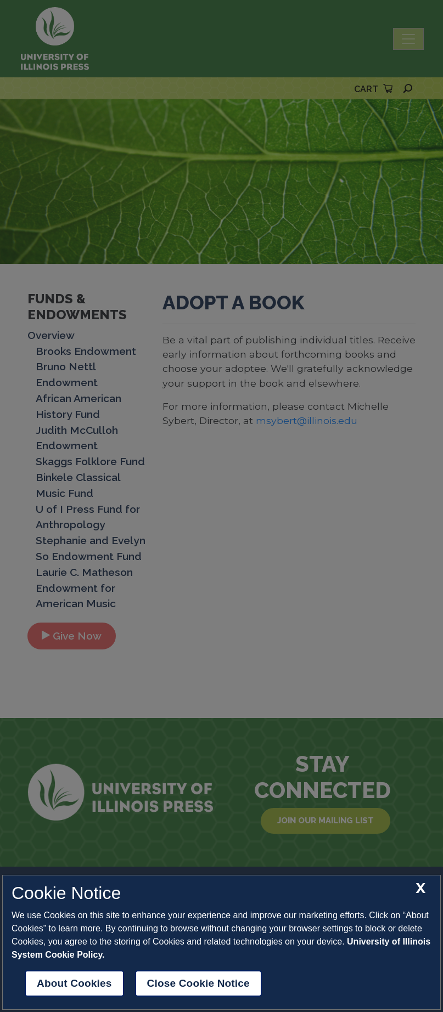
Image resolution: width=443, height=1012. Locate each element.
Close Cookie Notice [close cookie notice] (198, 983)
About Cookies (74, 983)
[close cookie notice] (420, 888)
